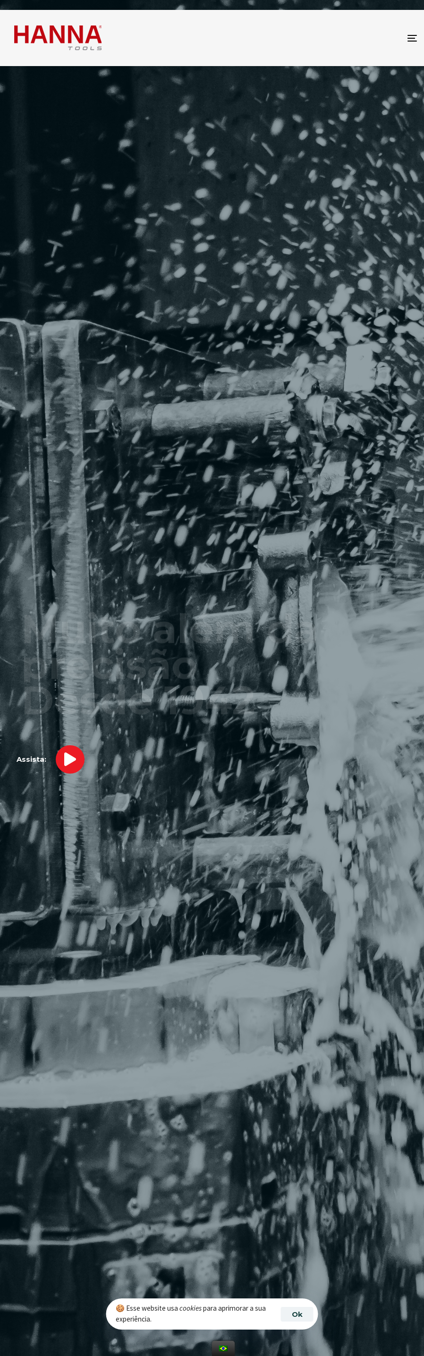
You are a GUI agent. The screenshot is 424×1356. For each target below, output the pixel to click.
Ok (297, 1314)
